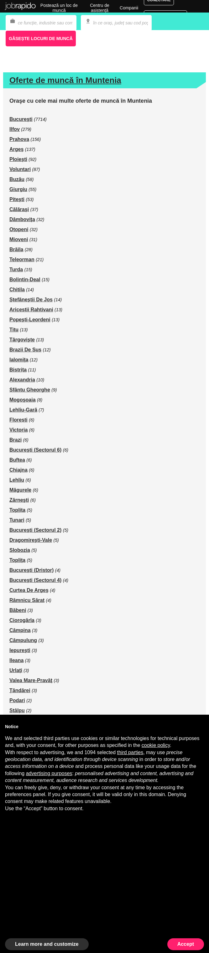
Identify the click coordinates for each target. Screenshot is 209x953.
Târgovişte (22, 339)
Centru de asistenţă (99, 8)
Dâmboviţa (22, 219)
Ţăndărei (19, 690)
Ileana (16, 660)
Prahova (19, 139)
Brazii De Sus (25, 349)
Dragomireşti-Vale (30, 540)
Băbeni (17, 610)
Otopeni (18, 229)
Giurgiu (18, 189)
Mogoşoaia (22, 399)
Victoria (18, 429)
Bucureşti (21, 119)
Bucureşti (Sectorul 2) (35, 530)
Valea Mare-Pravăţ (30, 680)
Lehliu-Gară (23, 409)
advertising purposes (49, 773)
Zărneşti (19, 500)
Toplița (17, 510)
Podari (17, 700)
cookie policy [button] (156, 745)
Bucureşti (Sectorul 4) (35, 580)
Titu (13, 329)
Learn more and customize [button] (47, 944)
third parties (130, 752)
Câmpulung (23, 640)
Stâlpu (17, 710)
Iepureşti (19, 650)
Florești (18, 419)
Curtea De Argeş (29, 590)
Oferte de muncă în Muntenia (65, 80)
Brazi (15, 440)
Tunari (16, 520)
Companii (129, 7)
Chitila (17, 289)
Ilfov (14, 129)
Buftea (17, 460)
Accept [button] (185, 944)
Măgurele (20, 490)
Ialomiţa (18, 359)
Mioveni (18, 239)
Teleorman (21, 259)
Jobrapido (20, 6)
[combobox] (116, 23)
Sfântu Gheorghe (29, 389)
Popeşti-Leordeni (29, 319)
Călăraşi (19, 209)
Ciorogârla (21, 620)
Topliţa (17, 560)
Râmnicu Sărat (26, 600)
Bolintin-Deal (24, 279)
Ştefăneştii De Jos (31, 299)
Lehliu (16, 480)
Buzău (16, 179)
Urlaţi (15, 670)
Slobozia (19, 550)
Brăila (16, 249)
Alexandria (22, 379)
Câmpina (20, 630)
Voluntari (20, 169)
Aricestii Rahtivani (31, 309)
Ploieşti (18, 159)
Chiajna (18, 470)
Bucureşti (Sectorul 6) (35, 450)
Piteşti (16, 199)
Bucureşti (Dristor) (31, 570)
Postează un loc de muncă (59, 8)
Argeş (16, 149)
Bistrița (18, 369)
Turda (16, 269)
